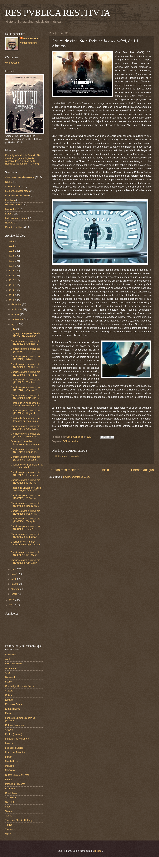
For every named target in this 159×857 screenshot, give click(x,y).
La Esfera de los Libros (17, 738)
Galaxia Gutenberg (14, 725)
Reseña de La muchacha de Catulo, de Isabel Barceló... (26, 404)
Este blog (10, 200)
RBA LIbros (11, 793)
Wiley (8, 834)
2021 (11, 260)
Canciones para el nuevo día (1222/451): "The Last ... (25, 350)
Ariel (7, 672)
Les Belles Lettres (14, 748)
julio (13, 329)
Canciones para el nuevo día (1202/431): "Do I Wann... (25, 553)
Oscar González (31, 38)
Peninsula (10, 788)
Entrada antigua (142, 470)
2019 (11, 270)
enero (14, 594)
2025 (11, 241)
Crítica (8, 695)
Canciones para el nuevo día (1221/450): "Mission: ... (25, 358)
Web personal (12, 62)
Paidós (8, 779)
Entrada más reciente (64, 470)
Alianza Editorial (13, 663)
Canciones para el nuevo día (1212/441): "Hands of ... (25, 450)
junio (14, 569)
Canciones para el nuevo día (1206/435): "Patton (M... (25, 512)
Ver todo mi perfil (28, 43)
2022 (11, 255)
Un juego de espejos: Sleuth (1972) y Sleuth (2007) (25, 334)
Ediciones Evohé (13, 704)
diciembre (16, 304)
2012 (11, 600)
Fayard (8, 713)
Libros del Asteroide (15, 752)
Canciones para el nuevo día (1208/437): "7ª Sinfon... (25, 497)
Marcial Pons (11, 761)
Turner (8, 825)
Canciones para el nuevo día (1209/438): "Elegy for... (25, 481)
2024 (11, 246)
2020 (11, 265)
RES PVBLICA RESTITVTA (57, 13)
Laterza (9, 743)
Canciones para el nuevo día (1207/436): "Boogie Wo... (25, 504)
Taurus (8, 815)
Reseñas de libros (14, 227)
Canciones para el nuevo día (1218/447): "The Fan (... (25, 381)
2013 (11, 300)
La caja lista (11, 209)
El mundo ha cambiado (17, 195)
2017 (11, 280)
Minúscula (10, 770)
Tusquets (10, 829)
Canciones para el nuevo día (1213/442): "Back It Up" (25, 435)
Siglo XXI (10, 802)
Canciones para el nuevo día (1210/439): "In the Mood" (25, 473)
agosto (15, 324)
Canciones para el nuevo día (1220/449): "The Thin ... (25, 365)
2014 (11, 295)
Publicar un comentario (67, 456)
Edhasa (9, 700)
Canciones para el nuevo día (19, 177)
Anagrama (10, 668)
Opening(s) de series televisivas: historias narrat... (26, 442)
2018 (11, 275)
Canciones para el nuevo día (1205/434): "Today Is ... (25, 520)
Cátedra (9, 690)
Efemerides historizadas (17, 191)
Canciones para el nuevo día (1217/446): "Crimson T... (25, 389)
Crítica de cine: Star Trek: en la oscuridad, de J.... (27, 466)
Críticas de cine (70, 441)
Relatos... (10, 222)
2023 (11, 251)
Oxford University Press (17, 775)
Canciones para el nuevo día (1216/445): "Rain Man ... (25, 396)
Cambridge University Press (19, 686)
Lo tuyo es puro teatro (16, 218)
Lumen (8, 757)
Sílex (7, 806)
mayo (14, 574)
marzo (15, 584)
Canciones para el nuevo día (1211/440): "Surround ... (25, 458)
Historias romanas (14, 204)
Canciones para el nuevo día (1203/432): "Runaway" (25, 535)
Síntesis (9, 811)
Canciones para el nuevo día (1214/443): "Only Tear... (25, 427)
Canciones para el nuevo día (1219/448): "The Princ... (25, 373)
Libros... (9, 213)
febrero (15, 589)
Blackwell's (10, 677)
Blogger (98, 851)
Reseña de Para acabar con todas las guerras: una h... (25, 419)
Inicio (105, 470)
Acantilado (10, 654)
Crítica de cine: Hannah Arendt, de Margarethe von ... (25, 545)
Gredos (9, 729)
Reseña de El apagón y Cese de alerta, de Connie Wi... (26, 489)
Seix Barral (10, 797)
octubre (15, 314)
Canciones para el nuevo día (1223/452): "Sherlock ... (25, 342)
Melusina (9, 766)
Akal (7, 659)
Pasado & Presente (15, 784)
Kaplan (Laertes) (13, 734)
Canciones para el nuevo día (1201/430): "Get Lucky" (25, 561)
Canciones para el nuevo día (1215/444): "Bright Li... (25, 412)
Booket (8, 681)
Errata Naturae (12, 709)
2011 (11, 605)
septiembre (17, 319)
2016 (11, 285)
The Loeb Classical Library (18, 820)
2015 (11, 290)
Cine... (8, 182)
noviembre (17, 309)
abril (13, 579)
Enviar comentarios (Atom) (76, 477)
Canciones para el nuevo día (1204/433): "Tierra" (25, 528)
